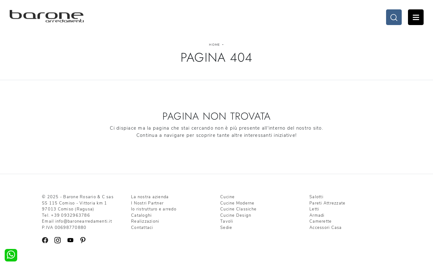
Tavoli (226, 221)
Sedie (226, 227)
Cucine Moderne (237, 203)
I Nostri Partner (147, 203)
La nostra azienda (150, 197)
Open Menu (416, 17)
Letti (314, 209)
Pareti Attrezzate (327, 203)
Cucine (227, 197)
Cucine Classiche (238, 209)
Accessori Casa (325, 227)
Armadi (317, 215)
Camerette (320, 221)
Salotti (316, 197)
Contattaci (142, 227)
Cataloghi (141, 215)
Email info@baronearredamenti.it (77, 221)
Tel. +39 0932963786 (66, 215)
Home (214, 45)
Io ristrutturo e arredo (153, 209)
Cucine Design (235, 215)
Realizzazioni (145, 221)
